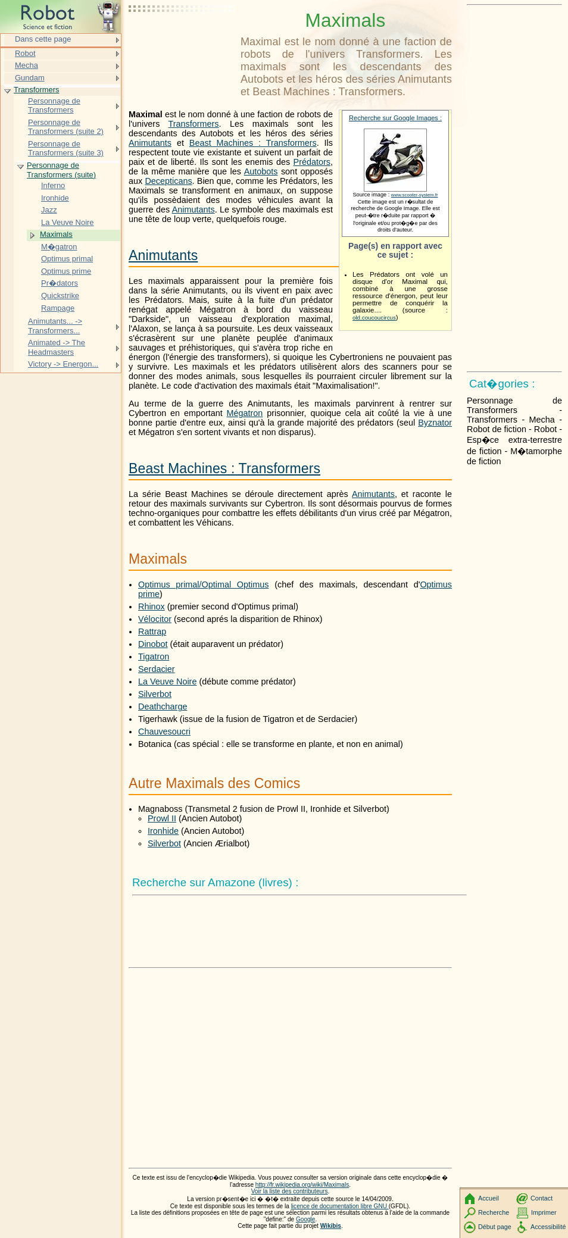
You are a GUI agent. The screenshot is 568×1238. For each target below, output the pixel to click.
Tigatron (153, 656)
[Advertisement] (182, 38)
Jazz (49, 209)
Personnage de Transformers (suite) (61, 170)
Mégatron (245, 413)
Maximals (56, 234)
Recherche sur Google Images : (395, 117)
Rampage (57, 308)
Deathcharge (162, 706)
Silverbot (154, 694)
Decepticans (168, 181)
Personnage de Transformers (54, 105)
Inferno (53, 185)
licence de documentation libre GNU (340, 1206)
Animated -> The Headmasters (56, 347)
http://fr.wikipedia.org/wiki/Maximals (302, 1184)
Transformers (193, 124)
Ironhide (163, 831)
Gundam (30, 77)
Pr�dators (59, 283)
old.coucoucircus (374, 317)
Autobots (261, 171)
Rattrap (152, 631)
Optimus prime (66, 271)
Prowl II (162, 818)
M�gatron (59, 246)
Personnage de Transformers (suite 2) (66, 127)
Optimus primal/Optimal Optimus (203, 584)
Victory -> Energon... (63, 363)
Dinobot (153, 644)
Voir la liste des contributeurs (289, 1191)
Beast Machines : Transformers (253, 143)
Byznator (435, 422)
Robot (25, 53)
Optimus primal (67, 258)
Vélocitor (154, 619)
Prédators (312, 162)
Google (306, 1219)
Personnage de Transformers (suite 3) (66, 148)
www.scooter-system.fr (414, 195)
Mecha (26, 65)
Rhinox (151, 606)
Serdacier (156, 669)
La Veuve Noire (167, 681)
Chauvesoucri (164, 731)
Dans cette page (43, 39)
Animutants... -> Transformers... (55, 326)
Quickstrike (60, 295)
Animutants (150, 143)
